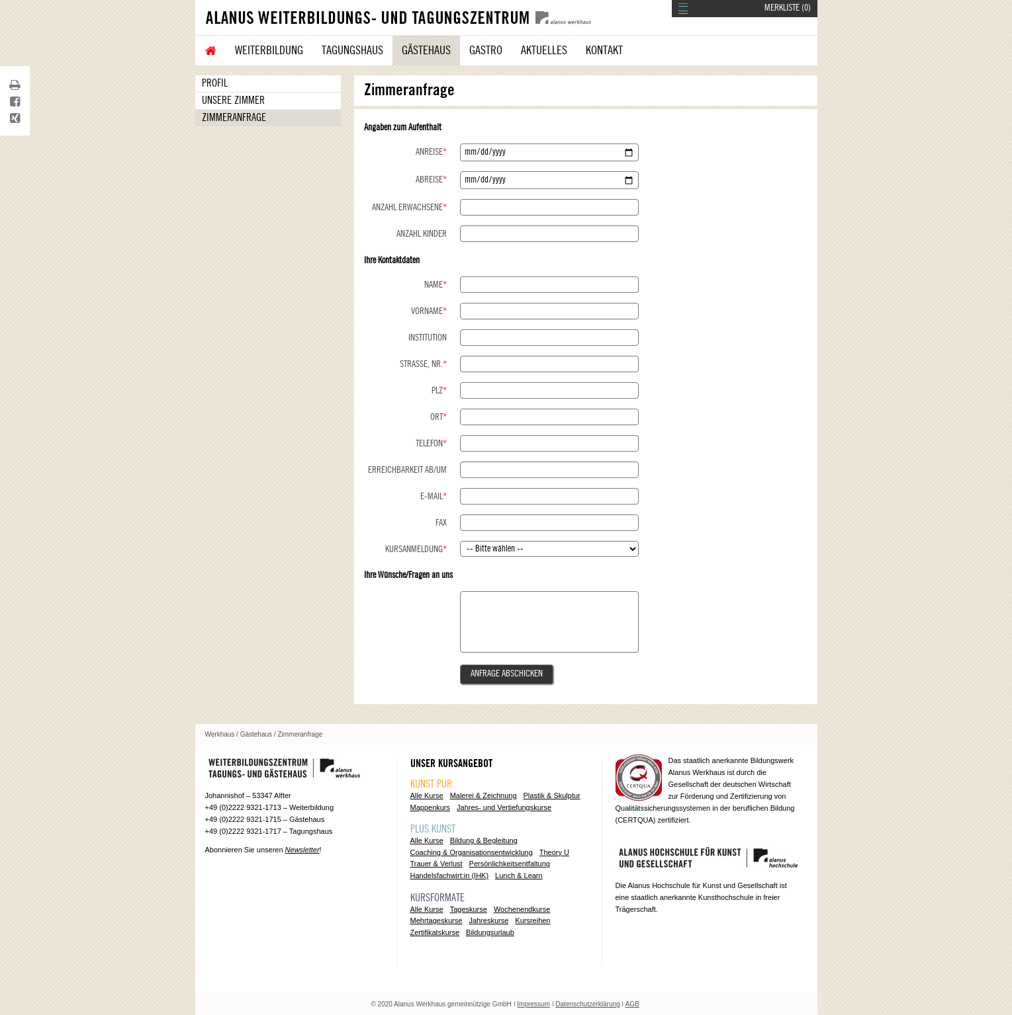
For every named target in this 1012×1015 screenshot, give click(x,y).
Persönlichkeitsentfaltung (509, 864)
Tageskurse (468, 909)
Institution (427, 338)
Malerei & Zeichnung (483, 795)
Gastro (485, 50)
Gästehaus (426, 50)
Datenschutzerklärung (587, 1004)
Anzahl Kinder (421, 234)
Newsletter (302, 850)
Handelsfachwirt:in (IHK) (449, 875)
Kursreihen (532, 920)
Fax (441, 523)
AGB (632, 1004)
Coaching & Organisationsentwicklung (471, 852)
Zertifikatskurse (435, 932)
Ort (438, 417)
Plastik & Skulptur (552, 795)
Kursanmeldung (416, 549)
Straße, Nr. (423, 364)
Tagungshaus (352, 50)
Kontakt (604, 50)
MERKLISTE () (787, 8)
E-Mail (433, 496)
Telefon (431, 443)
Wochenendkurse (522, 909)
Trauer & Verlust (436, 864)
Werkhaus (220, 734)
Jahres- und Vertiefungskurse (504, 807)
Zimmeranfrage (234, 117)
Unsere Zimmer (233, 100)
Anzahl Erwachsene (409, 207)
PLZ (439, 390)
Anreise (431, 152)
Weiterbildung (269, 50)
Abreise (431, 179)
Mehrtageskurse (436, 920)
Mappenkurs (430, 807)
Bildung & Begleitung (484, 840)
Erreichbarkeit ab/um (407, 470)
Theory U (554, 852)
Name (435, 285)
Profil (215, 83)
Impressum (533, 1004)
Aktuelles (544, 50)
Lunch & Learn (519, 875)
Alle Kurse (426, 795)
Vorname (429, 311)
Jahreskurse (488, 920)
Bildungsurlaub (490, 932)
